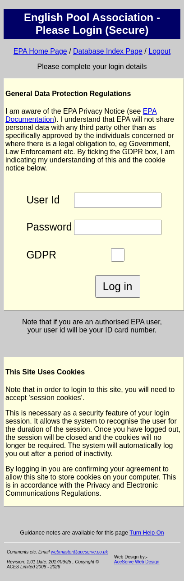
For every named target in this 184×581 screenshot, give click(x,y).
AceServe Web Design (136, 561)
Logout (159, 51)
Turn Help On (146, 532)
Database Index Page (108, 51)
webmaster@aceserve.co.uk (79, 551)
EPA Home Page (40, 51)
